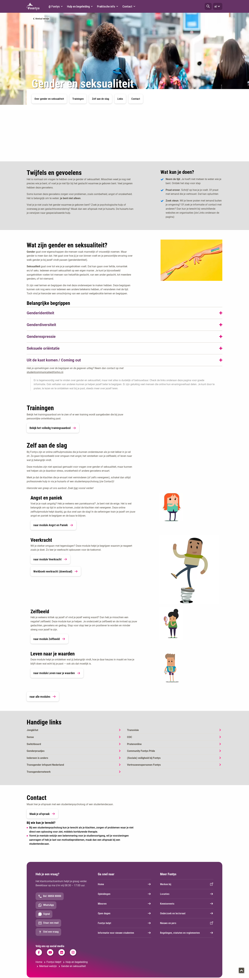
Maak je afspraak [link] (42, 814)
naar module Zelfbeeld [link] (49, 639)
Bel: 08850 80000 (49, 896)
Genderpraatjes (35, 750)
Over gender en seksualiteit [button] (49, 98)
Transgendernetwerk (39, 771)
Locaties (186, 894)
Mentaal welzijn (42, 18)
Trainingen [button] (78, 98)
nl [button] (218, 6)
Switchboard (34, 744)
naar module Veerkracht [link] (50, 559)
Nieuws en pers (186, 923)
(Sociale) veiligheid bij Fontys (144, 757)
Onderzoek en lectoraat (186, 913)
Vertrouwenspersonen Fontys (144, 764)
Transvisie (133, 730)
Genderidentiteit (40, 313)
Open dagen (124, 913)
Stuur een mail (48, 923)
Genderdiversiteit (41, 325)
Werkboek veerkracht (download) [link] (55, 571)
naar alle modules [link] (43, 696)
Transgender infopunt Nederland (45, 764)
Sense (30, 737)
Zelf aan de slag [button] (100, 98)
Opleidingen (124, 894)
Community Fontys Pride (141, 750)
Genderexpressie (41, 336)
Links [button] (120, 98)
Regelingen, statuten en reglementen (186, 933)
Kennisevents (186, 904)
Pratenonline (134, 744)
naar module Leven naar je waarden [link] (57, 673)
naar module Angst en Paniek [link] (53, 525)
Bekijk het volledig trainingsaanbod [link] (53, 428)
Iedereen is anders (37, 757)
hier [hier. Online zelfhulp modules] (76, 488)
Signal (44, 914)
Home (124, 884)
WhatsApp (46, 905)
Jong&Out (32, 730)
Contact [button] (135, 98)
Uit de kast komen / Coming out (54, 360)
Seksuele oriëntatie (43, 348)
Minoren (124, 904)
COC (129, 737)
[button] (208, 6)
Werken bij (186, 884)
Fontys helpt (124, 923)
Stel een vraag (48, 932)
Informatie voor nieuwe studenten (124, 933)
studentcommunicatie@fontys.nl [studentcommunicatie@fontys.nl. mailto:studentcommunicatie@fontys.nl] (45, 372)
